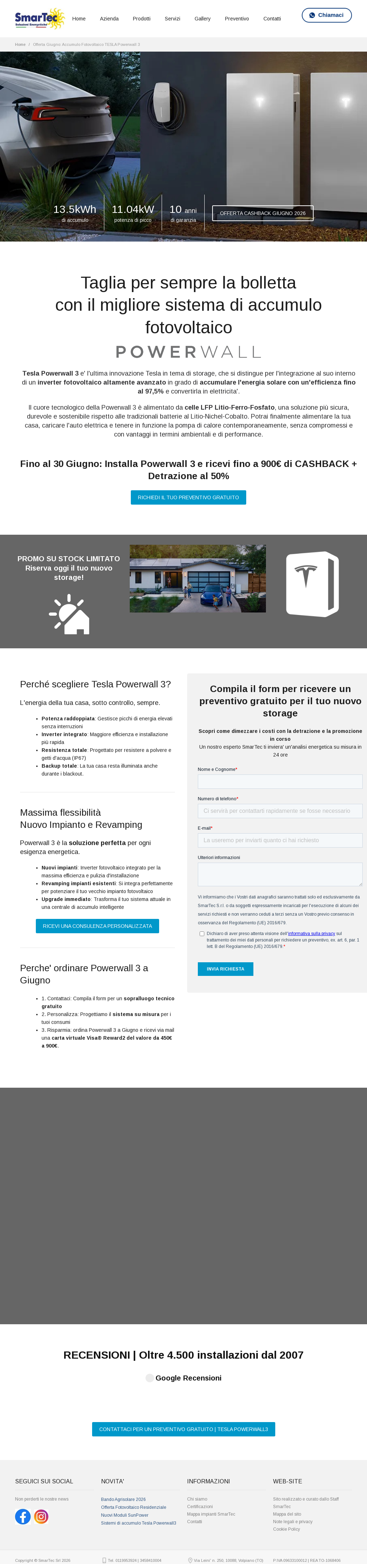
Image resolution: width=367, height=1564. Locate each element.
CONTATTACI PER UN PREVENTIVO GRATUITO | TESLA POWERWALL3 (183, 1379)
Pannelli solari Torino (158, 1552)
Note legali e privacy (293, 1471)
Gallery (203, 19)
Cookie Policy (286, 1478)
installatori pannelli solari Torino (261, 1559)
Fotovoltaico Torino (97, 1552)
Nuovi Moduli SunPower (124, 1464)
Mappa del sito (287, 1463)
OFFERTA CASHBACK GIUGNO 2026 (263, 213)
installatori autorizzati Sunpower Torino (217, 1559)
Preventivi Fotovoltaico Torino (231, 1552)
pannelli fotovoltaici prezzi (105, 1559)
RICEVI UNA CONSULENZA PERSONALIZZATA (97, 926)
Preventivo (237, 19)
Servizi (172, 19)
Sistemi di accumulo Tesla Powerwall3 (138, 1472)
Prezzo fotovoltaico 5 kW (138, 1559)
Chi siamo (197, 1448)
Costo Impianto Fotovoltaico (126, 1552)
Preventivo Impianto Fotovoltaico (192, 1552)
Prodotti (142, 19)
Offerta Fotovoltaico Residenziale (133, 1456)
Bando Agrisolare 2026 (123, 1448)
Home (79, 19)
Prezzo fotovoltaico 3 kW (267, 1552)
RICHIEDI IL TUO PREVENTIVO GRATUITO (188, 497)
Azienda (109, 19)
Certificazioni (200, 1456)
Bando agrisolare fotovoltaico (174, 1559)
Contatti (272, 19)
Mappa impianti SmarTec (211, 1463)
